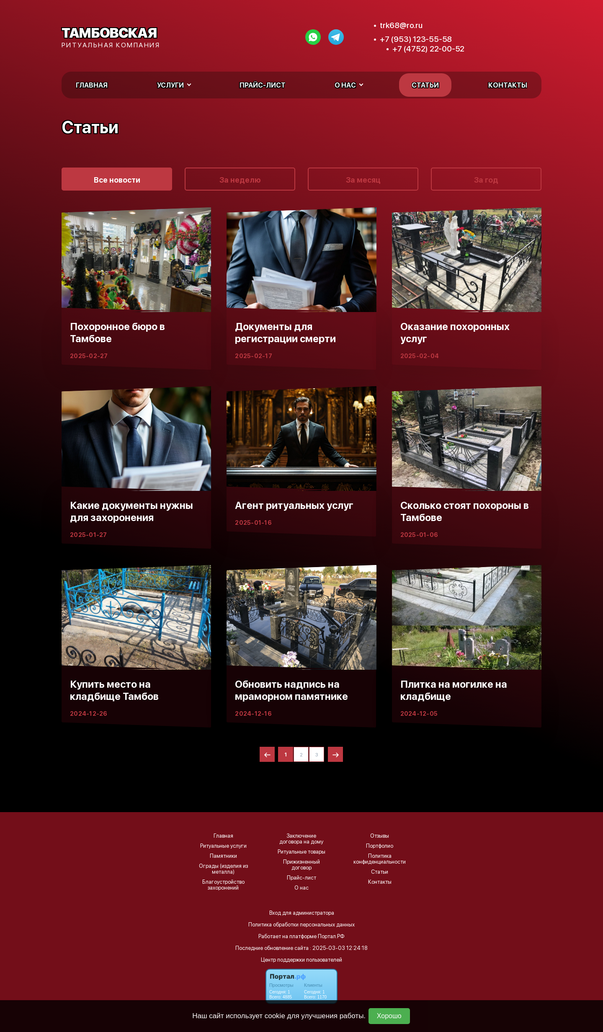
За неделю (240, 179)
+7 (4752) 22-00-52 (428, 49)
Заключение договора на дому (301, 839)
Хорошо (389, 1015)
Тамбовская (109, 33)
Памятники (223, 856)
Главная (92, 85)
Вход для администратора (301, 913)
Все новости (117, 179)
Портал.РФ (331, 936)
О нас (301, 888)
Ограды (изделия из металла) (223, 869)
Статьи (425, 85)
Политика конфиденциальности (379, 859)
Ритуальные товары (301, 852)
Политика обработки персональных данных (301, 924)
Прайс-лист (263, 85)
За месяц (363, 179)
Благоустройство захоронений (223, 885)
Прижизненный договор (301, 865)
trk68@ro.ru (401, 25)
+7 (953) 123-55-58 (416, 39)
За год (486, 179)
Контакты (507, 85)
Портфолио (379, 846)
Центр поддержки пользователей (301, 960)
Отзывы (379, 836)
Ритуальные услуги (223, 846)
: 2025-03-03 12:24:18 (339, 948)
